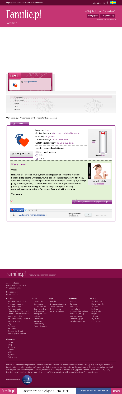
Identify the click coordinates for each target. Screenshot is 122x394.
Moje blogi (31, 210)
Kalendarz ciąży (14, 306)
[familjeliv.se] (113, 3)
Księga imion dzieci (15, 316)
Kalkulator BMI (14, 321)
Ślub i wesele (39, 311)
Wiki (10, 352)
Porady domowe (40, 326)
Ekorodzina (38, 304)
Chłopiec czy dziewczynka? (19, 314)
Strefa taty (38, 321)
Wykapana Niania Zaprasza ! (33, 214)
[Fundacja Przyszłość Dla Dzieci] (26, 379)
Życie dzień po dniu (58, 304)
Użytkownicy (12, 118)
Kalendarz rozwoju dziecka (19, 319)
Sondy (16, 103)
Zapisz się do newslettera (105, 19)
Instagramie (69, 189)
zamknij (116, 390)
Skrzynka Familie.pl (47, 152)
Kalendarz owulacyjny (17, 301)
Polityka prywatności (78, 321)
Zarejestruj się (107, 15)
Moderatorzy (75, 309)
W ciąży (94, 306)
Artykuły (11, 347)
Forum (10, 342)
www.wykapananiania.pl (23, 189)
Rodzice (37, 316)
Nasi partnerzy (76, 316)
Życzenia (11, 354)
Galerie (17, 109)
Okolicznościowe (57, 311)
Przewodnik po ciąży (16, 304)
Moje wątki (17, 210)
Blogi (16, 106)
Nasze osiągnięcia (77, 319)
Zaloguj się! (93, 15)
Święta (94, 314)
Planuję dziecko (40, 314)
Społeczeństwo (56, 306)
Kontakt (73, 301)
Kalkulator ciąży (14, 309)
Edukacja (11, 326)
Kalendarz (12, 329)
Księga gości (19, 100)
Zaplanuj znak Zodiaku (17, 334)
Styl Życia (95, 319)
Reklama (73, 304)
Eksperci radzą (40, 306)
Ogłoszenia (38, 301)
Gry (9, 324)
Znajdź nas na (101, 3)
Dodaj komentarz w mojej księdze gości (94, 202)
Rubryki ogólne (40, 309)
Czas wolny (96, 321)
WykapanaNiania (29, 82)
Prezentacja (18, 97)
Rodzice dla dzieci (15, 331)
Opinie (53, 301)
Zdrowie (94, 316)
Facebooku (56, 189)
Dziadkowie (38, 319)
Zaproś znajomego (77, 314)
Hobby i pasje (55, 309)
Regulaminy (75, 306)
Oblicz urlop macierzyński (18, 311)
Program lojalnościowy (79, 311)
